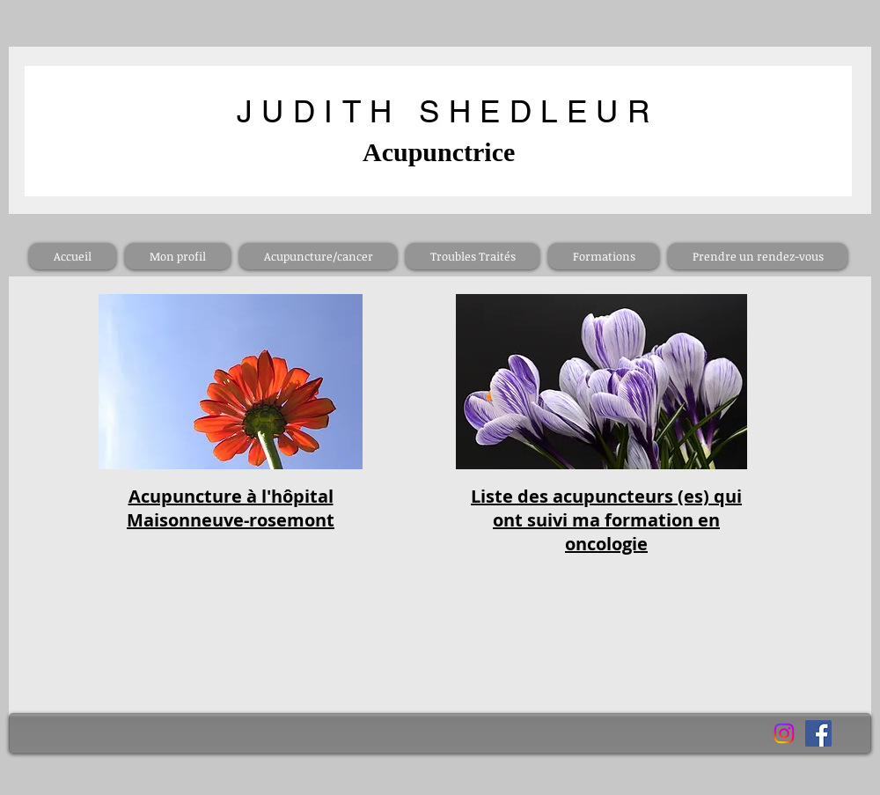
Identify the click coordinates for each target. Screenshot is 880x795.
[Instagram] (784, 733)
